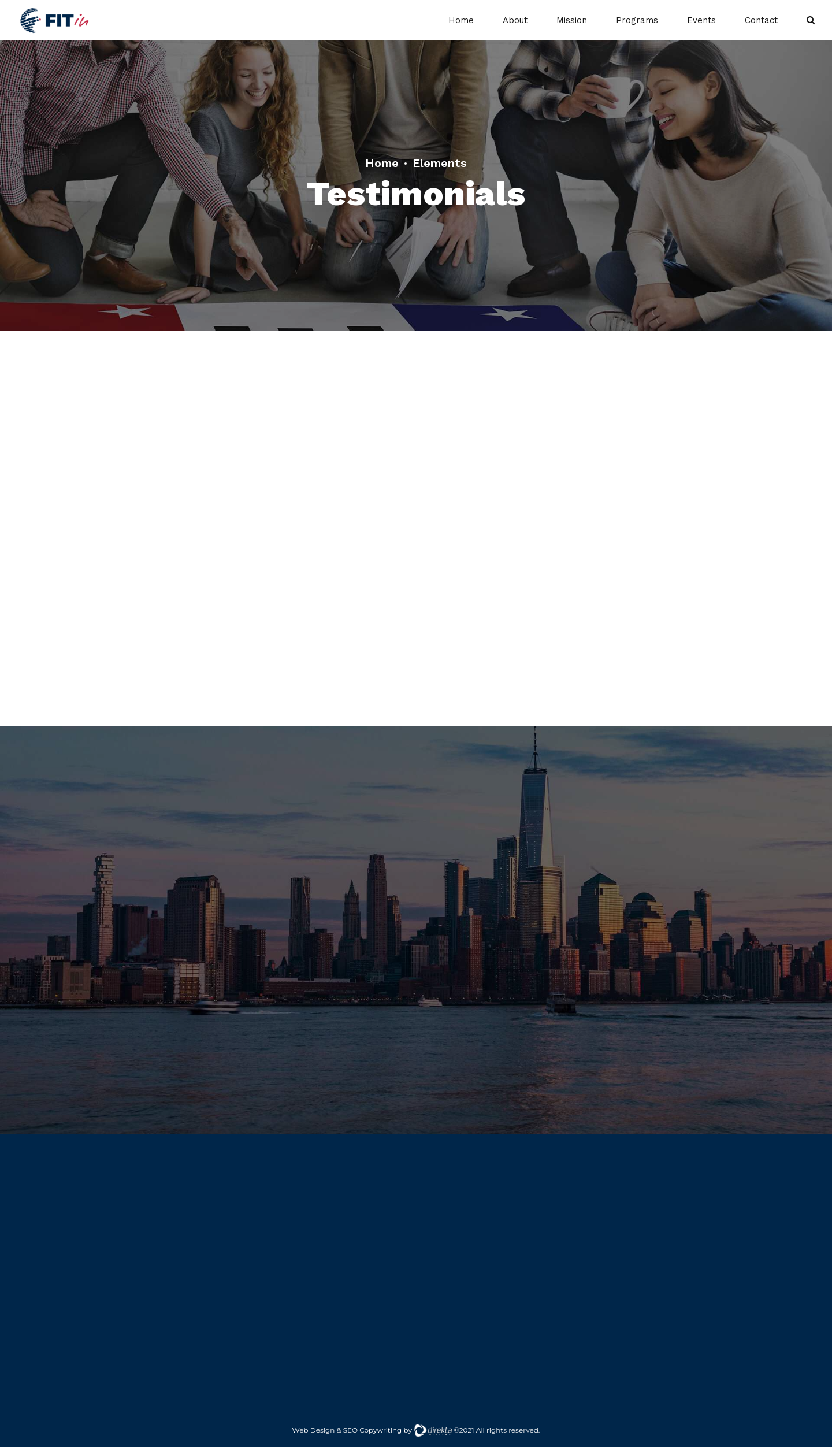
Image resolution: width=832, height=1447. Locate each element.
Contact (761, 20)
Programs (637, 20)
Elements (440, 163)
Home (461, 20)
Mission (571, 20)
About (515, 20)
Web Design (313, 1430)
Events (701, 20)
